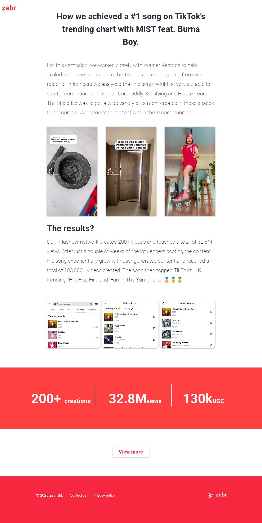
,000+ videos (87, 270)
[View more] (131, 452)
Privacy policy (104, 495)
